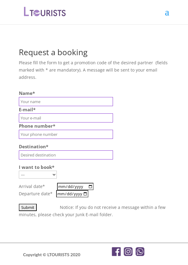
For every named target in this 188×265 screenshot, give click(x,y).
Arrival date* (56, 186)
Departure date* (53, 193)
